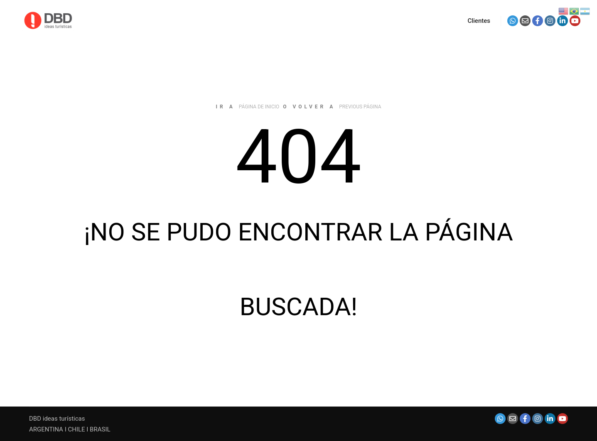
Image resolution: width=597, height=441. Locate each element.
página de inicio (259, 107)
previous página (360, 107)
